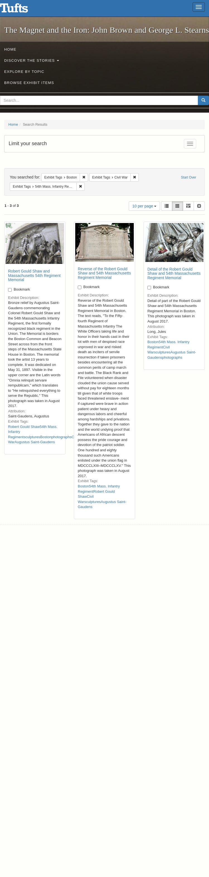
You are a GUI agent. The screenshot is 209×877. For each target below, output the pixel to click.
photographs (61, 437)
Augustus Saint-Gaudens (34, 442)
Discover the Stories (31, 60)
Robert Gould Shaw (24, 427)
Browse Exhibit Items (29, 83)
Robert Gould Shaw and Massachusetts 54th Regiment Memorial (34, 275)
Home (10, 49)
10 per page (144, 206)
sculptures (32, 437)
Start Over (188, 177)
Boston (45, 437)
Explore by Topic (24, 72)
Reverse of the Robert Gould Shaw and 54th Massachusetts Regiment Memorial (104, 273)
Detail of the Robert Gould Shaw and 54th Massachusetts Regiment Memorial (174, 273)
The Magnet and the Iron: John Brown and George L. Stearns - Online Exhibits (21, 10)
